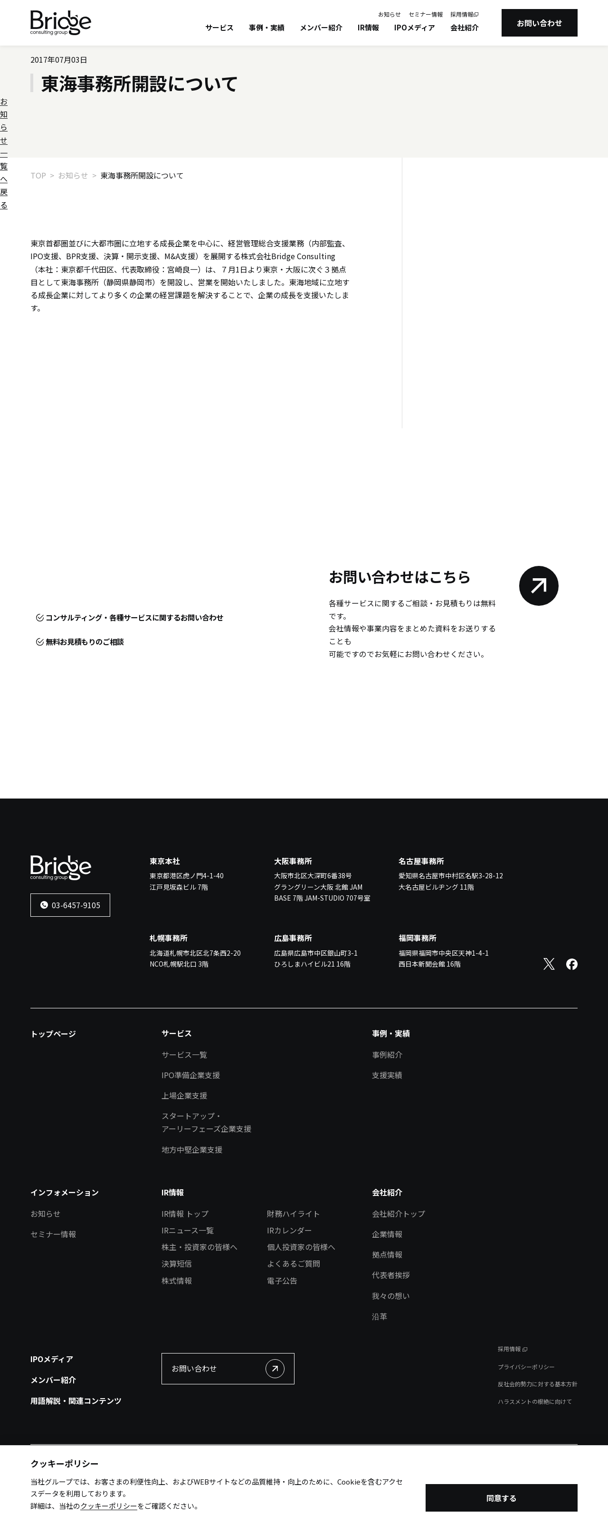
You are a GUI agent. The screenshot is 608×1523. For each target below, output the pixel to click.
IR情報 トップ (185, 1250)
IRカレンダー (289, 1266)
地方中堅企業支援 (192, 1186)
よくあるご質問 (293, 1300)
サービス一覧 (184, 1091)
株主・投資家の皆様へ (200, 1283)
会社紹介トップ (398, 1250)
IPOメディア (414, 27)
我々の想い (391, 1332)
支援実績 (387, 1111)
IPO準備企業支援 (191, 1111)
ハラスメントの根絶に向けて (535, 1438)
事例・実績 (267, 27)
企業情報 (387, 1270)
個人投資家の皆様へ (301, 1283)
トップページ (53, 1070)
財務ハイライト (293, 1250)
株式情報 (177, 1317)
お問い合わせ (539, 22)
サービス (219, 27)
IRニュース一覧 (188, 1266)
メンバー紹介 (321, 27)
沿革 (379, 1352)
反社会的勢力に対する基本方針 (538, 1420)
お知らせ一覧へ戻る (64, 363)
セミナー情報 (425, 14)
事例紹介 (387, 1091)
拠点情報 (387, 1291)
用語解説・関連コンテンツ (76, 1437)
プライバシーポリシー (526, 1403)
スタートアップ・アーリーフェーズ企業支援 (206, 1159)
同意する (501, 1499)
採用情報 (461, 14)
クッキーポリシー (108, 1507)
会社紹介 (464, 27)
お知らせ (389, 14)
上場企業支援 (184, 1132)
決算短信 (177, 1300)
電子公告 (282, 1317)
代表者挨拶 (391, 1311)
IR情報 (368, 27)
